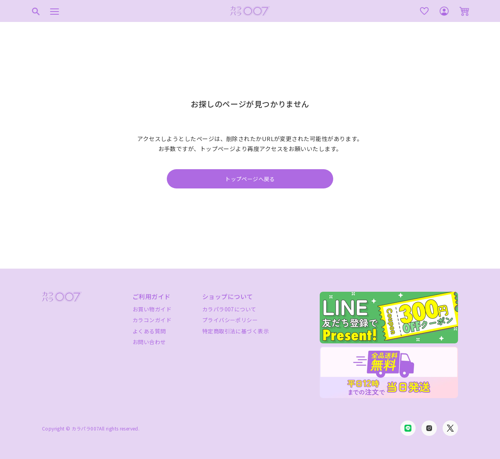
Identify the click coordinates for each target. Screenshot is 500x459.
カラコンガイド (152, 320)
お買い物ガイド (152, 309)
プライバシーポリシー (230, 320)
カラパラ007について (229, 309)
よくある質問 (149, 331)
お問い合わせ (149, 342)
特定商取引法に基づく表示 (235, 331)
